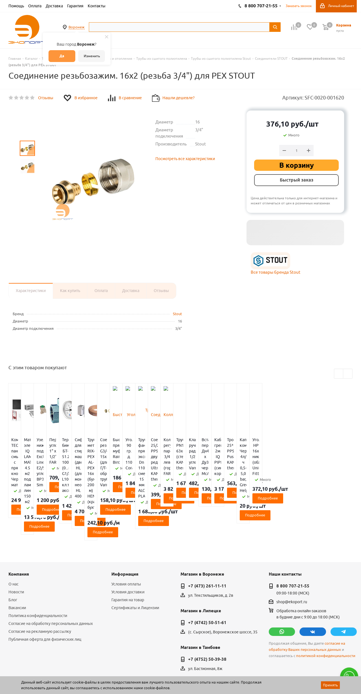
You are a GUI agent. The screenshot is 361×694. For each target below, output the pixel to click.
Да (62, 56)
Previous (339, 374)
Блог (12, 554)
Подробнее (37, 481)
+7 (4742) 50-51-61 (207, 577)
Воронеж (77, 27)
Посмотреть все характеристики (185, 158)
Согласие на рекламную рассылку (39, 586)
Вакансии (17, 562)
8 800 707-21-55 (292, 540)
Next (348, 374)
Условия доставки (127, 547)
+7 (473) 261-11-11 (207, 540)
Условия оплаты (126, 539)
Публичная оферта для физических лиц (44, 594)
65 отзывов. (79, 675)
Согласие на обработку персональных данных (50, 578)
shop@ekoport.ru (291, 556)
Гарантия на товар (127, 554)
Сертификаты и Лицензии (135, 562)
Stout (177, 313)
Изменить (92, 56)
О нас (13, 539)
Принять (330, 685)
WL (47, 669)
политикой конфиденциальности (325, 611)
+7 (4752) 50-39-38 (207, 614)
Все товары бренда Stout (275, 272)
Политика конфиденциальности (37, 570)
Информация (124, 529)
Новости (16, 547)
